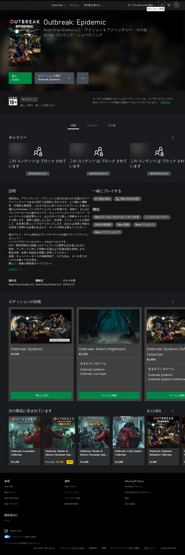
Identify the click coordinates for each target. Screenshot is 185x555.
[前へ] (165, 137)
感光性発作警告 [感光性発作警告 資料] (71, 504)
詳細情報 (165, 102)
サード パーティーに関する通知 (125, 548)
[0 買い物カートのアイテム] (168, 4)
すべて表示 (154, 410)
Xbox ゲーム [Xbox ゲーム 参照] (9, 492)
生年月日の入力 (37, 173)
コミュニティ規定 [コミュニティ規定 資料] (72, 498)
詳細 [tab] (73, 125)
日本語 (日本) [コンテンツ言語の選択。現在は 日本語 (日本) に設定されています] (15, 531)
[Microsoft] (16, 5)
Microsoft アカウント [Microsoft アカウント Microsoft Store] (134, 486)
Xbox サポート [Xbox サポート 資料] (70, 486)
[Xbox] (40, 5)
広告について (150, 548)
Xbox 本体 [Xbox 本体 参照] (8, 486)
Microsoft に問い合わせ (44, 548)
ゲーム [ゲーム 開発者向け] (7, 520)
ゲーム (73, 5)
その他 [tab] (111, 125)
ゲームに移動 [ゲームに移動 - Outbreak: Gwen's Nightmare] (109, 395)
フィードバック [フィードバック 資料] (71, 492)
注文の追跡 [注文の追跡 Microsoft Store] (130, 504)
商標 (104, 548)
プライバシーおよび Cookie (72, 548)
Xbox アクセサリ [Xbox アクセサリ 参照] (11, 504)
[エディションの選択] (54, 78)
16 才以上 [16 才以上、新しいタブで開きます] (29, 99)
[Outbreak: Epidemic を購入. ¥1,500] (20, 78)
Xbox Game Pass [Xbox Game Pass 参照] (11, 498)
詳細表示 (15, 269)
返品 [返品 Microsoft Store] (127, 498)
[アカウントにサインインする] (176, 5)
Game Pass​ (57, 5)
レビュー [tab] (92, 125)
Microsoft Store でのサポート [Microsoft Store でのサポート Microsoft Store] (138, 492)
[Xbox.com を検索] (161, 5)
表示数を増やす (92, 5)
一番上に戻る (41, 395)
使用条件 (93, 548)
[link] (24, 441)
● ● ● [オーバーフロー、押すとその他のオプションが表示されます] (83, 78)
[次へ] (172, 137)
